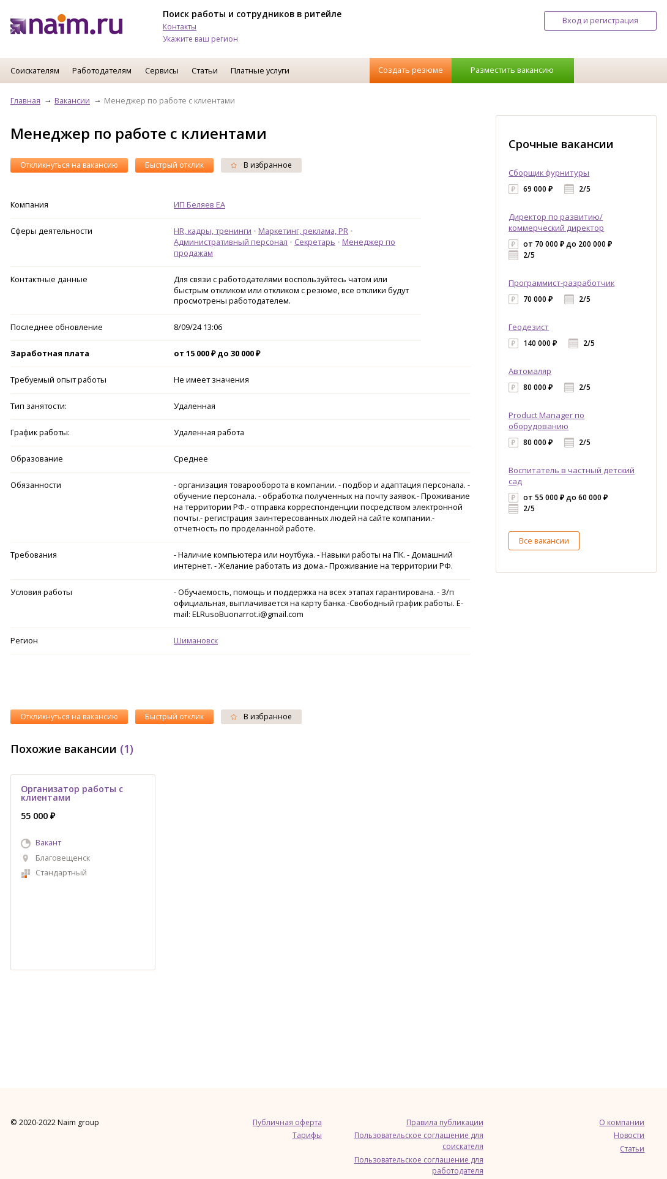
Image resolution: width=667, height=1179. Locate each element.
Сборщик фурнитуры (549, 172)
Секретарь (314, 241)
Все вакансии (544, 540)
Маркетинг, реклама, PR (303, 230)
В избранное (261, 165)
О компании (621, 1122)
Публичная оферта (287, 1122)
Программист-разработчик (561, 282)
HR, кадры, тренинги (213, 230)
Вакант (48, 842)
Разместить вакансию (512, 69)
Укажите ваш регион (200, 39)
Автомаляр (530, 370)
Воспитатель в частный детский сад (572, 476)
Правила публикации (444, 1122)
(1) (126, 748)
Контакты (179, 26)
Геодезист (529, 326)
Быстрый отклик (174, 165)
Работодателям (102, 70)
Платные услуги (260, 70)
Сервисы (162, 70)
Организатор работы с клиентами (72, 793)
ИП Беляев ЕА (199, 204)
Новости (629, 1135)
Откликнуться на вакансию (69, 165)
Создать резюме (410, 69)
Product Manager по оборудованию (546, 421)
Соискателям (34, 70)
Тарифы (307, 1135)
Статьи (205, 70)
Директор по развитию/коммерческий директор (556, 222)
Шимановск (196, 640)
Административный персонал (231, 241)
